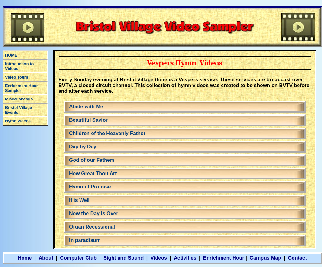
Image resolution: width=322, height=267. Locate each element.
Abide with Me (86, 106)
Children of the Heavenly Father (107, 133)
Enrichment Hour (223, 258)
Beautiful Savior (88, 120)
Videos (159, 258)
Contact (297, 258)
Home (25, 258)
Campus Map (265, 258)
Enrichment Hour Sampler (21, 88)
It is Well (79, 200)
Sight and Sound (123, 258)
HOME (11, 55)
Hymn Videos (18, 121)
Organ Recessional (92, 226)
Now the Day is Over (93, 213)
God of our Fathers (92, 160)
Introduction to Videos (19, 66)
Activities (185, 258)
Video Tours (16, 77)
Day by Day (82, 146)
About (46, 258)
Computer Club (78, 258)
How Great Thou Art (93, 173)
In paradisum (85, 240)
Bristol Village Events (18, 110)
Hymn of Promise (90, 186)
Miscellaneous (19, 99)
